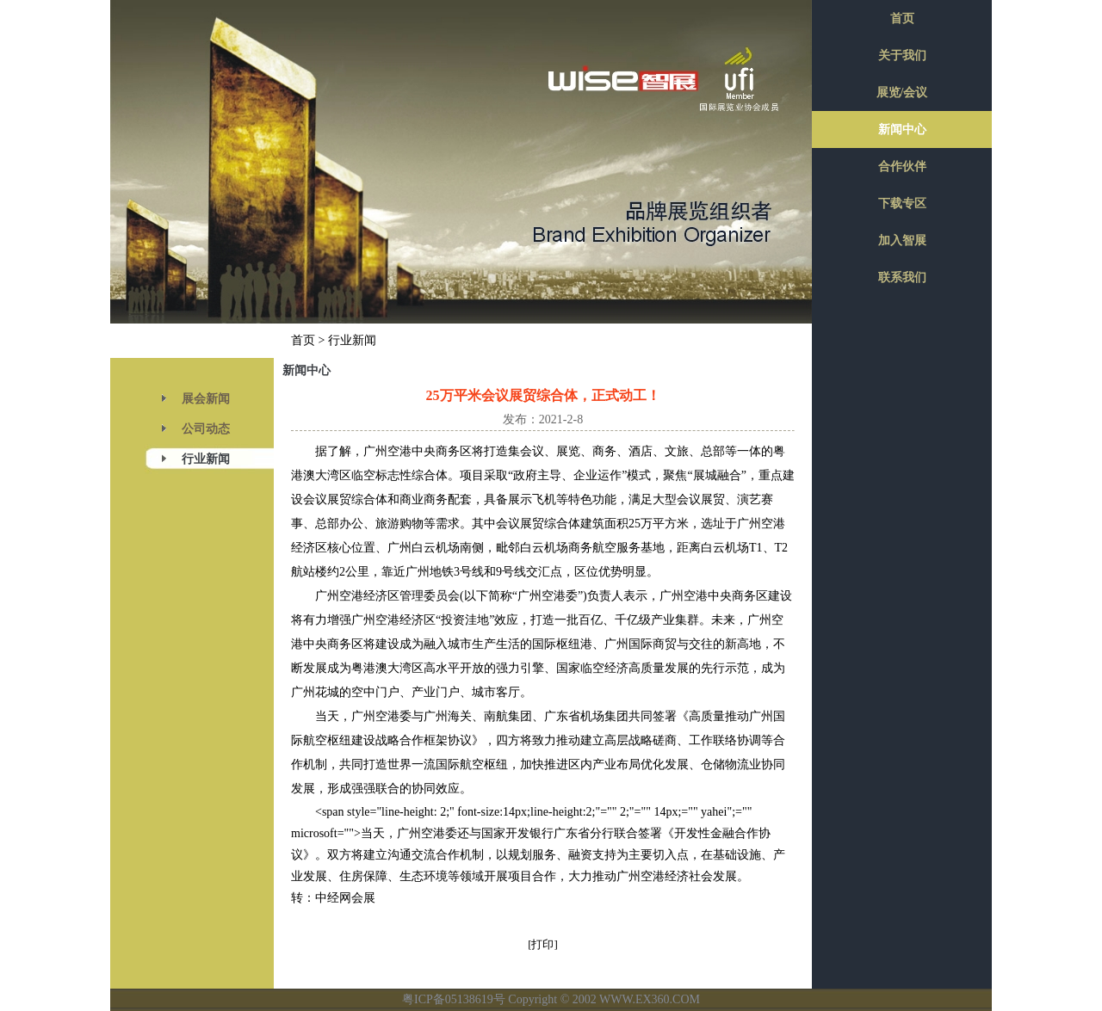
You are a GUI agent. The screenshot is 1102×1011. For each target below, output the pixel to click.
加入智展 (902, 240)
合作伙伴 (902, 166)
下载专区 (902, 203)
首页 (303, 340)
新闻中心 (902, 129)
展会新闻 (206, 398)
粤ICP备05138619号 (453, 999)
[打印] (543, 944)
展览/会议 (902, 92)
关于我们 (902, 55)
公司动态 (206, 428)
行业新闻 (206, 459)
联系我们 (902, 277)
